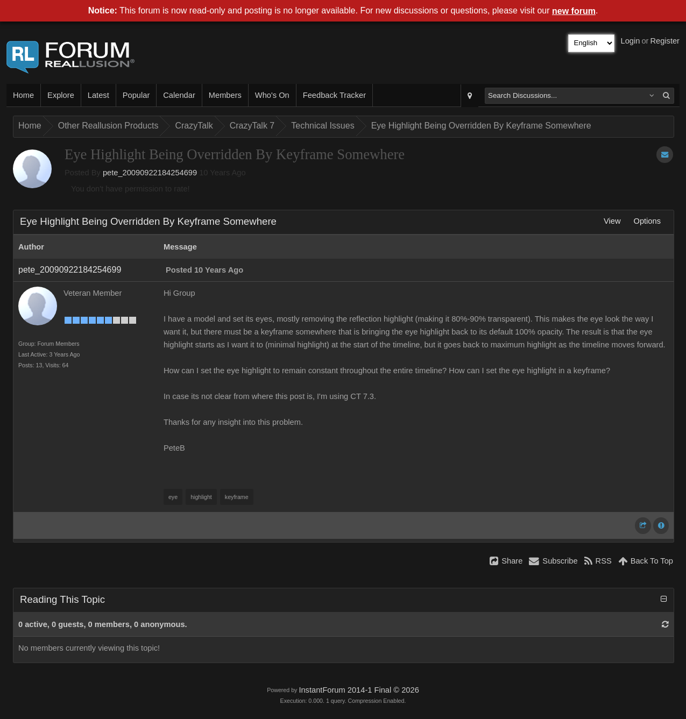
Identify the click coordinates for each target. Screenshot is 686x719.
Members (225, 95)
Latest (98, 95)
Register (665, 41)
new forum (574, 11)
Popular (136, 95)
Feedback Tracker (334, 95)
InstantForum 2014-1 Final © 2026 (359, 690)
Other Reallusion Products (108, 125)
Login (630, 41)
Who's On (272, 95)
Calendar (179, 95)
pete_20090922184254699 (150, 172)
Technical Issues (322, 125)
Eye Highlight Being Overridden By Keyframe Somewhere (481, 125)
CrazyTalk (194, 125)
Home (23, 95)
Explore (61, 95)
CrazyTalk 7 (252, 125)
